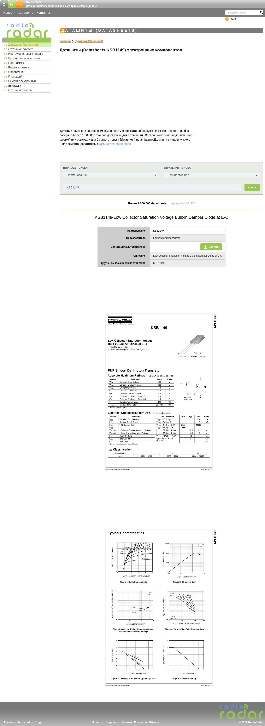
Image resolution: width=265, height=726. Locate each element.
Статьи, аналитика (20, 49)
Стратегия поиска (177, 167)
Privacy (154, 722)
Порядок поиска (75, 167)
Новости (9, 12)
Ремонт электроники (22, 81)
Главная (65, 41)
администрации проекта (115, 144)
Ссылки (126, 722)
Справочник (16, 72)
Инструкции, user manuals (25, 53)
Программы (16, 62)
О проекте (26, 12)
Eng (38, 722)
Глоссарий (15, 76)
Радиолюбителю (19, 67)
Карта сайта (25, 722)
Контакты (43, 12)
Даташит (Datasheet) (89, 41)
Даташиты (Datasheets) (24, 44)
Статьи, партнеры (20, 90)
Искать (252, 187)
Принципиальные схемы (24, 58)
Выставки (14, 85)
